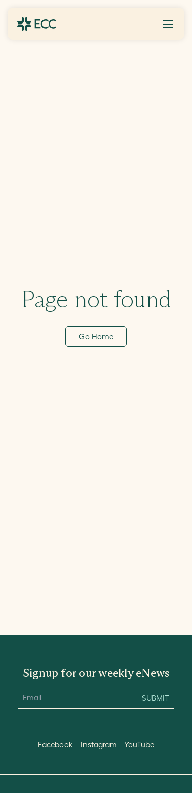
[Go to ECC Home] (36, 24)
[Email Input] (74, 698)
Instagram (99, 744)
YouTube (139, 744)
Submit (155, 698)
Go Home (96, 336)
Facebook (55, 744)
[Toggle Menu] (168, 24)
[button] (168, 24)
